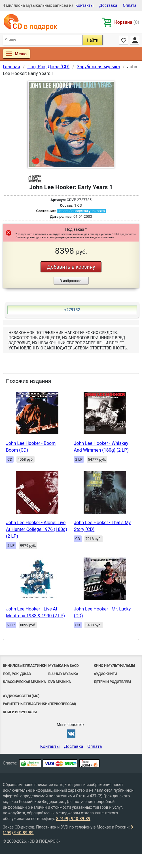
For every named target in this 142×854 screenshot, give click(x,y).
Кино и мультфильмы (114, 665)
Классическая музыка (24, 682)
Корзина (127, 22)
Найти (92, 40)
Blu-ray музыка (63, 674)
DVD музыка (59, 682)
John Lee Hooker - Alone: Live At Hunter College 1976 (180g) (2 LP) (36, 529)
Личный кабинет (134, 40)
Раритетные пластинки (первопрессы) (39, 704)
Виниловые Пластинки (24, 665)
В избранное (70, 281)
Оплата (129, 5)
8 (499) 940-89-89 (73, 818)
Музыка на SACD (63, 665)
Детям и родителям (112, 682)
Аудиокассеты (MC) (21, 696)
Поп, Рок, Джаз (17, 674)
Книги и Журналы (20, 712)
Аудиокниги (105, 674)
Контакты (84, 5)
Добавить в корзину (71, 267)
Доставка (108, 5)
